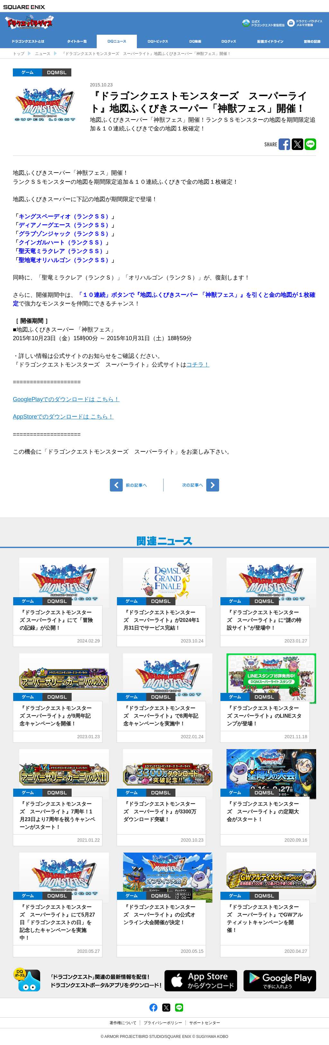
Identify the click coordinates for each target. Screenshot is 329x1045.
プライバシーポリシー (163, 1023)
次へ (192, 485)
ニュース (42, 53)
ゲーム (27, 72)
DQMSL (56, 72)
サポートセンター (204, 1023)
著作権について (123, 1023)
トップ (18, 53)
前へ (137, 485)
